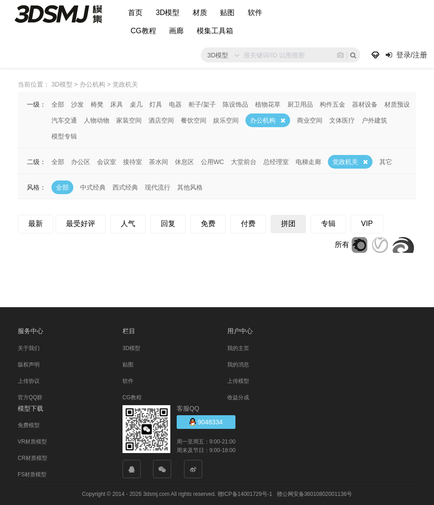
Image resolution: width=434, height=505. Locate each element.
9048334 (205, 421)
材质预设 (397, 104)
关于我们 (29, 348)
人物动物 (96, 120)
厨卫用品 (300, 104)
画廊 (176, 31)
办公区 (80, 161)
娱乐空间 (226, 120)
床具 (116, 104)
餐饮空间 (193, 120)
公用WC (212, 161)
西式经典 (125, 187)
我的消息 (238, 364)
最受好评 (80, 223)
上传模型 (238, 380)
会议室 (106, 161)
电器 (175, 104)
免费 (208, 223)
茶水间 (158, 161)
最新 (35, 223)
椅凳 (97, 104)
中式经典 (93, 187)
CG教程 (143, 31)
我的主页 (238, 348)
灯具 (155, 104)
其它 (385, 161)
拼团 (288, 223)
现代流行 (157, 187)
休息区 (184, 161)
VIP (367, 223)
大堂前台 (243, 161)
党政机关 (345, 161)
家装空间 (129, 120)
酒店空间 (161, 120)
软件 (255, 12)
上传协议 (29, 380)
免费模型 (29, 425)
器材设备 (365, 104)
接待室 (132, 161)
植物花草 (268, 104)
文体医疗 (342, 120)
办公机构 (263, 120)
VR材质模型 (32, 441)
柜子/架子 (202, 104)
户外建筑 (374, 120)
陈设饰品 (235, 104)
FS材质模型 (32, 474)
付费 (248, 223)
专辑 (328, 223)
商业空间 (309, 120)
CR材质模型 (32, 457)
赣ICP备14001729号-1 (245, 493)
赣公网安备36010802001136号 (314, 493)
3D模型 (167, 12)
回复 (168, 223)
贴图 (227, 12)
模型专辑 (64, 135)
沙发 (77, 104)
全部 (57, 104)
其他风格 (190, 187)
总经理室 (276, 161)
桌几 (136, 104)
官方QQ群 (30, 397)
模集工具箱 (215, 31)
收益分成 (238, 397)
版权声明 (29, 364)
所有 (342, 244)
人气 (128, 223)
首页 (135, 12)
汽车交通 (64, 120)
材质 (200, 12)
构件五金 (332, 104)
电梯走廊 (308, 161)
